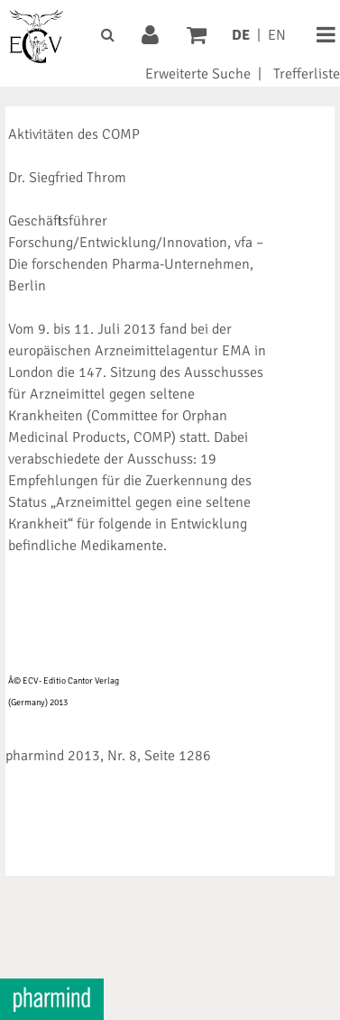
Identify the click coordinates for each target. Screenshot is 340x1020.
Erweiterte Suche (198, 74)
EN (277, 35)
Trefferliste (306, 74)
